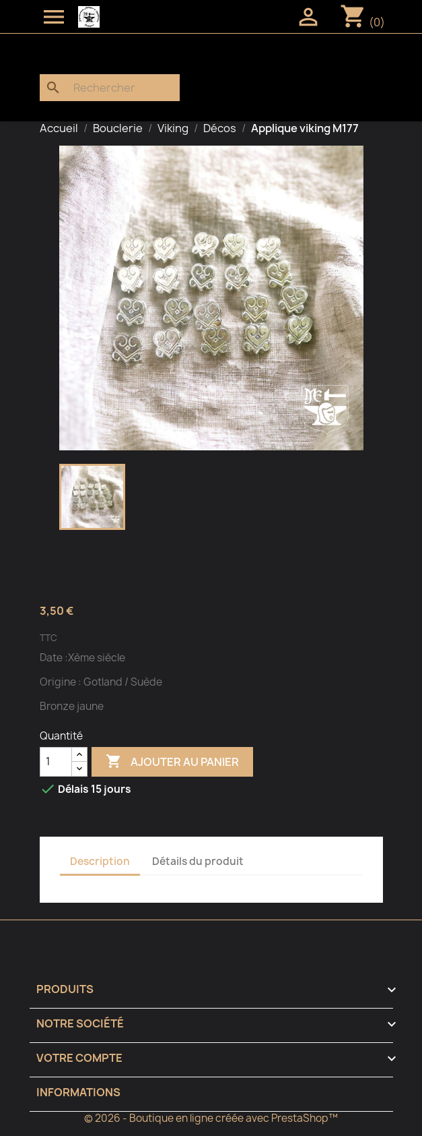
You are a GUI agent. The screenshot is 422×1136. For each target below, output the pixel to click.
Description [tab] (100, 861)
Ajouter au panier (172, 762)
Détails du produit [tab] (198, 861)
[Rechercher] (110, 87)
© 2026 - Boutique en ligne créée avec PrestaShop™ (211, 1118)
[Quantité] (56, 762)
